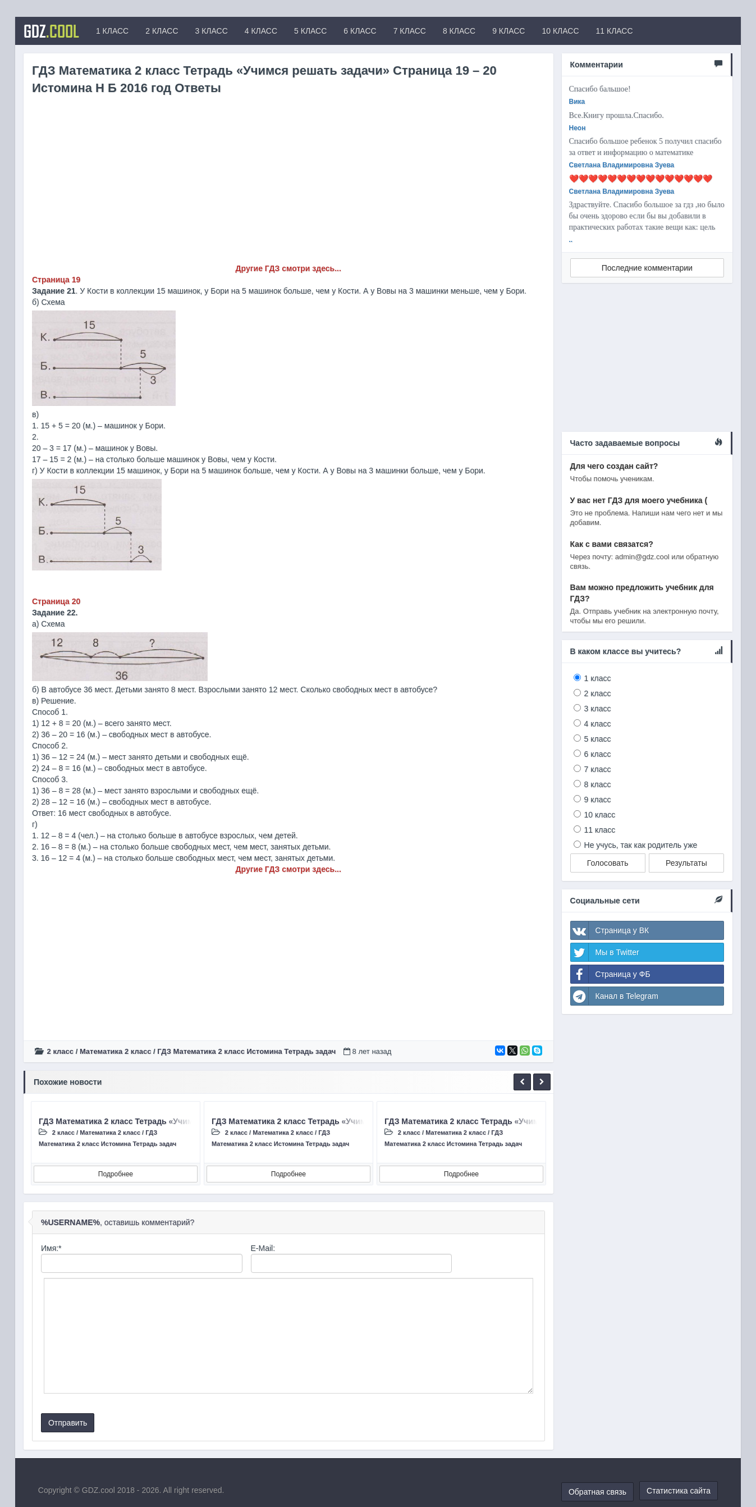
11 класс (600, 829)
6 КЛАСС (359, 30)
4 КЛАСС (261, 30)
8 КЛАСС (459, 30)
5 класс (597, 738)
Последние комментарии (647, 267)
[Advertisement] (288, 184)
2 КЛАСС (161, 30)
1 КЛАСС (112, 30)
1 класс (597, 678)
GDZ (51, 31)
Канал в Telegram (614, 996)
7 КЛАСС (409, 30)
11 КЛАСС (614, 30)
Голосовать (608, 862)
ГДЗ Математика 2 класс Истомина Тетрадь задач (246, 1051)
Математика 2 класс (115, 1051)
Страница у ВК (610, 930)
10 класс (600, 814)
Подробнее (115, 1174)
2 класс (60, 1051)
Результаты (686, 862)
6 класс (597, 754)
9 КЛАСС (508, 30)
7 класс (597, 769)
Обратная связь (597, 1491)
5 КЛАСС (310, 30)
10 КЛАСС (560, 30)
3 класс (597, 708)
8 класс (597, 784)
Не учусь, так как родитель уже (641, 845)
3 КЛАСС (211, 30)
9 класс (597, 799)
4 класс (597, 723)
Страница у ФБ (610, 974)
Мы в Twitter (605, 952)
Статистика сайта (679, 1490)
